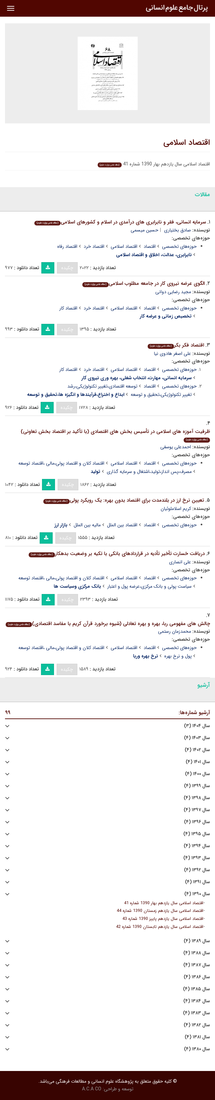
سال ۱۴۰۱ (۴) (198, 761)
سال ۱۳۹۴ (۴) (197, 846)
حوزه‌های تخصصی (179, 246)
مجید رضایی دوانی (173, 292)
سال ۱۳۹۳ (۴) (196, 858)
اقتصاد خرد (94, 246)
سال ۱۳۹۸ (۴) (197, 797)
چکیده (67, 267)
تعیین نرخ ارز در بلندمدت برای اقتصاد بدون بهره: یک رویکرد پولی (123, 500)
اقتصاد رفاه (67, 246)
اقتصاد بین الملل (122, 525)
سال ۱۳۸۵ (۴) (196, 989)
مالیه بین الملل (87, 525)
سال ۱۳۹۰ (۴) (197, 894)
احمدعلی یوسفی (175, 447)
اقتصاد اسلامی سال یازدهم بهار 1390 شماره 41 (163, 903)
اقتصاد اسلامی (186, 142)
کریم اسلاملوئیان (176, 508)
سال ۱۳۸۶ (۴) (197, 977)
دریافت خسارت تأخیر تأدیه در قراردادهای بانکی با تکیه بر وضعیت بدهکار (117, 554)
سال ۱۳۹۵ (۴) (196, 834)
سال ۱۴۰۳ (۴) (197, 737)
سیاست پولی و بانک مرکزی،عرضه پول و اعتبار (149, 586)
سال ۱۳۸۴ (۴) (196, 1001)
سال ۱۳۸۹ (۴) (197, 941)
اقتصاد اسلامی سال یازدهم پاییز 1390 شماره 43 (162, 919)
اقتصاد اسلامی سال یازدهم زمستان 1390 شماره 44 (160, 911)
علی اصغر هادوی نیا (172, 353)
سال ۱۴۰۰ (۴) (197, 773)
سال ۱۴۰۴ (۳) (197, 725)
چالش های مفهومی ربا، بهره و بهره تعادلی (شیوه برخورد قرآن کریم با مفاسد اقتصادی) (108, 624)
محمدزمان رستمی (174, 631)
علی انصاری (180, 562)
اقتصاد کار (68, 308)
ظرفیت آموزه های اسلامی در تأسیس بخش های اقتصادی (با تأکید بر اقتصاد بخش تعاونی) (115, 435)
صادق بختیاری (177, 230)
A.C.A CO (91, 1089)
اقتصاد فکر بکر (176, 345)
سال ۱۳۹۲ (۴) (197, 870)
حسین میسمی (144, 230)
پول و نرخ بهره (178, 656)
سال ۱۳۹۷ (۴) (197, 809)
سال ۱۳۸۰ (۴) (197, 1049)
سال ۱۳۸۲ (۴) (197, 1025)
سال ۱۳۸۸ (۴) (196, 953)
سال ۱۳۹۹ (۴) (197, 785)
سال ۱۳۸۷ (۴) (196, 965)
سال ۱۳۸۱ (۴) (197, 1037)
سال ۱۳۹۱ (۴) (197, 882)
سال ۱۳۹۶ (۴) (197, 822)
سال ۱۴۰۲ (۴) (197, 749)
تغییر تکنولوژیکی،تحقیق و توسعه (161, 394)
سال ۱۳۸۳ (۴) (196, 1013)
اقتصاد (150, 246)
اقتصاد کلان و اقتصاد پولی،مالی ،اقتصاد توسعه (61, 463)
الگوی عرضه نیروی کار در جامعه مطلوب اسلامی (143, 284)
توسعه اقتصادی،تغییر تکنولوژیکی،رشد (102, 386)
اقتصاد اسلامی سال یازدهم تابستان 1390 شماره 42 (159, 927)
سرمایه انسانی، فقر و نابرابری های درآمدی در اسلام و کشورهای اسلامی (120, 222)
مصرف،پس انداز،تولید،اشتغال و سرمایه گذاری (149, 471)
